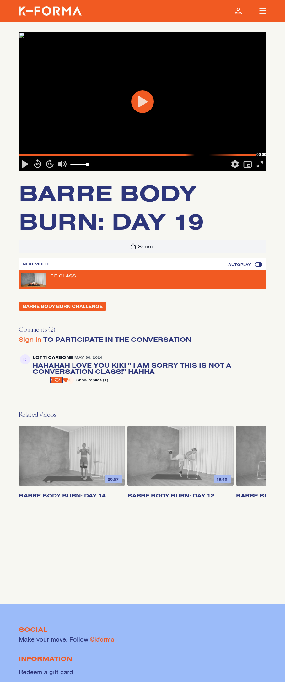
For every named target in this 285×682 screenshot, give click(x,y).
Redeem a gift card (46, 672)
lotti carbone (53, 357)
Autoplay (245, 264)
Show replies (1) (92, 380)
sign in (30, 339)
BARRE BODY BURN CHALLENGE (63, 306)
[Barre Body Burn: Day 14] (72, 493)
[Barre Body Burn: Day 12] (180, 493)
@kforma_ (104, 639)
